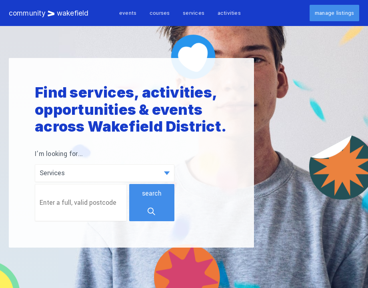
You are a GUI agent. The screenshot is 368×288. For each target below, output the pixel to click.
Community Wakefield (49, 13)
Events (127, 13)
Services (193, 13)
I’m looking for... (59, 154)
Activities (229, 13)
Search (152, 202)
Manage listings (334, 13)
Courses (160, 13)
